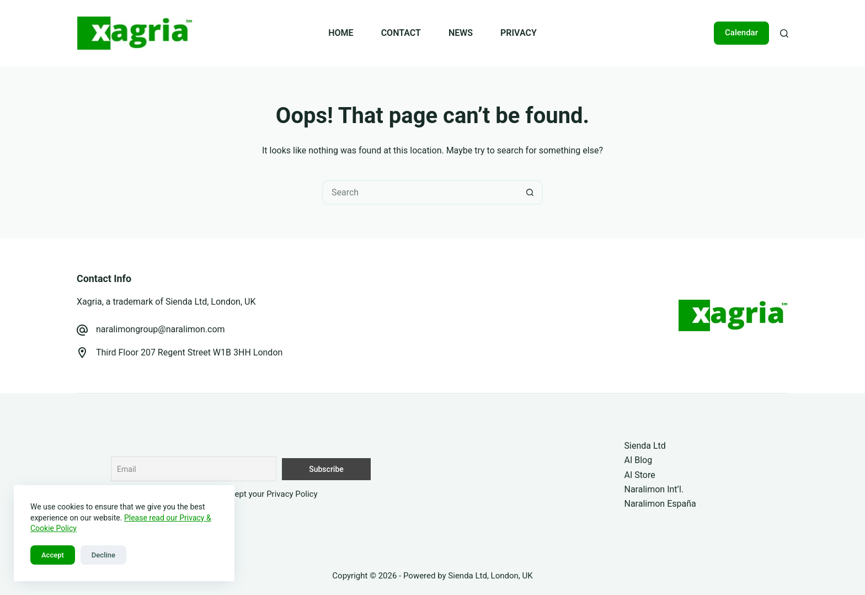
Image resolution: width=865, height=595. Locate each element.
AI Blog (638, 460)
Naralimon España (660, 503)
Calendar (741, 33)
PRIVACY (518, 33)
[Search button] (530, 192)
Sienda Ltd (645, 445)
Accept (52, 555)
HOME (340, 33)
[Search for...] (420, 192)
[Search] (784, 33)
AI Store (639, 475)
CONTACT (401, 33)
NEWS (460, 33)
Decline (103, 555)
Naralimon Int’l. (654, 489)
